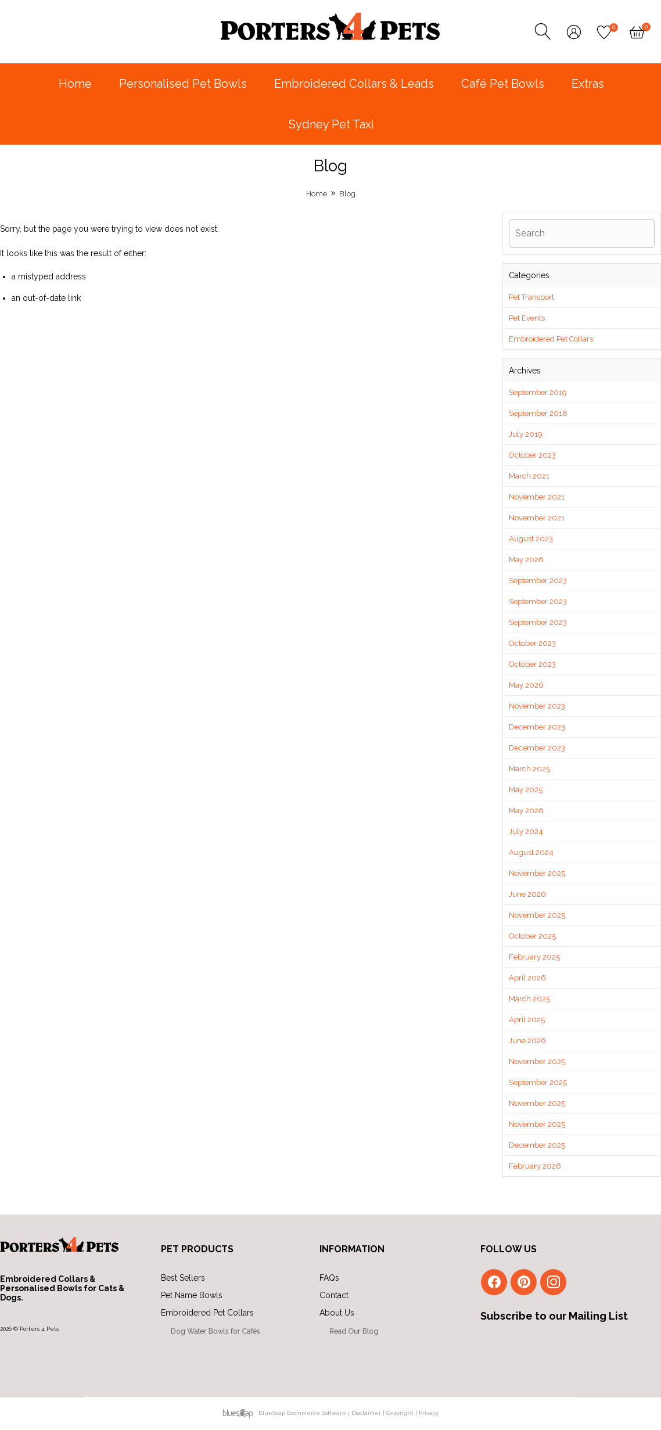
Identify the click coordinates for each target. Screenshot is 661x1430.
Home (75, 84)
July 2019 (526, 434)
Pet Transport (531, 297)
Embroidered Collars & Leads (354, 84)
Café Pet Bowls (502, 84)
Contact (340, 1296)
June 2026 (527, 894)
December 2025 (537, 1145)
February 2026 (535, 1166)
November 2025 (537, 873)
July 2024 (526, 831)
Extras (588, 84)
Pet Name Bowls (196, 1296)
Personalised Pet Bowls (183, 84)
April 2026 (527, 977)
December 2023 (537, 727)
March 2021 (529, 476)
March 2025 (529, 768)
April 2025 (527, 1019)
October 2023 (532, 455)
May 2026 (526, 559)
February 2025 (534, 957)
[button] (581, 306)
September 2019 (538, 392)
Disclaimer (366, 1413)
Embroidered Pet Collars (551, 339)
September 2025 (538, 1082)
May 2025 (526, 789)
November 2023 (537, 706)
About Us (358, 1315)
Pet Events (527, 318)
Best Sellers (183, 1277)
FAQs (329, 1277)
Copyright (400, 1413)
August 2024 (531, 852)
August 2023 (531, 538)
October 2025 (532, 936)
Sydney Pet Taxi (331, 124)
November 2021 (537, 497)
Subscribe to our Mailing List (554, 1316)
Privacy (429, 1413)
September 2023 (538, 580)
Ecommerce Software (316, 1413)
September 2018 (538, 413)
